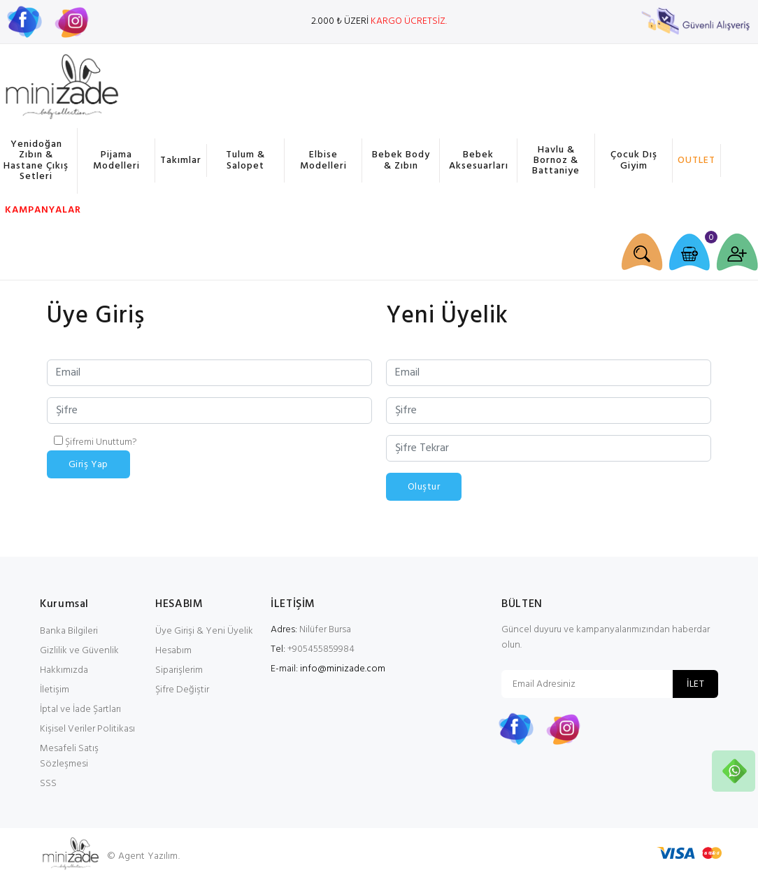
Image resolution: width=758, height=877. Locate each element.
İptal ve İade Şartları (80, 709)
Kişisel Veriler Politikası (87, 729)
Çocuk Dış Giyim (633, 160)
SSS (48, 784)
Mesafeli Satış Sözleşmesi (69, 756)
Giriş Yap (88, 465)
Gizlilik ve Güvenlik (79, 651)
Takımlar (180, 160)
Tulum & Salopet (245, 160)
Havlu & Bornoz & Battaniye (556, 161)
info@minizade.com (342, 669)
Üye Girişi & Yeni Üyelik (204, 631)
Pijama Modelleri (116, 160)
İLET (695, 684)
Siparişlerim (179, 670)
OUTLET (696, 160)
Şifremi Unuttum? (101, 442)
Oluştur (424, 487)
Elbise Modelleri (323, 160)
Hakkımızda (64, 670)
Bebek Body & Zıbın (401, 160)
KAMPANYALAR (41, 210)
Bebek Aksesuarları (478, 160)
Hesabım (173, 651)
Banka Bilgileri (69, 631)
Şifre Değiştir (182, 690)
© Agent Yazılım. (143, 856)
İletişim (54, 690)
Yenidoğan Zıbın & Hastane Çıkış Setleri (36, 160)
